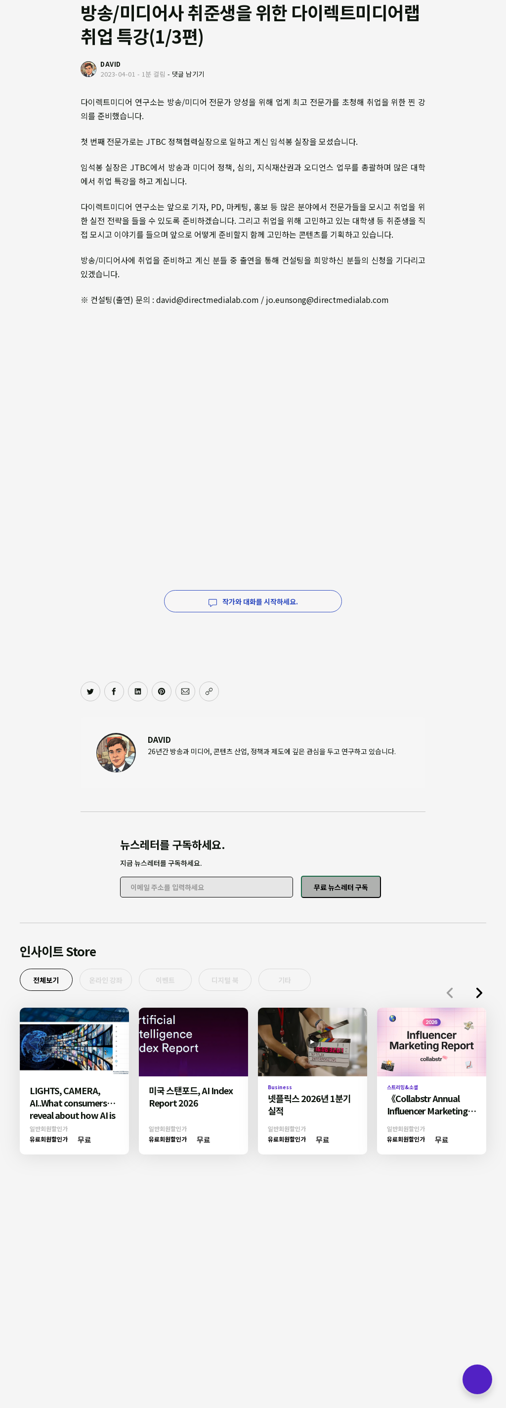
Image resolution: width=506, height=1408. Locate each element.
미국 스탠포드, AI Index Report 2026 (191, 1098)
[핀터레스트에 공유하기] (161, 691)
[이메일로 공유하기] (185, 691)
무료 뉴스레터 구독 (341, 887)
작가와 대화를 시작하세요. (253, 601)
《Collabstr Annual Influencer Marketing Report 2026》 (427, 1112)
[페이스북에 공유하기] (114, 691)
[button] (479, 995)
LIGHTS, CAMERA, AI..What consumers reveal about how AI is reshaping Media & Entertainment (72, 1117)
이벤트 (177, 981)
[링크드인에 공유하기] (138, 691)
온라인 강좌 (112, 981)
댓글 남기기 (188, 74)
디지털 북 (241, 981)
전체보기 (48, 981)
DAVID (159, 739)
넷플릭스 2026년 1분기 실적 (309, 1106)
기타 (305, 981)
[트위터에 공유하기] (90, 691)
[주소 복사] (209, 691)
